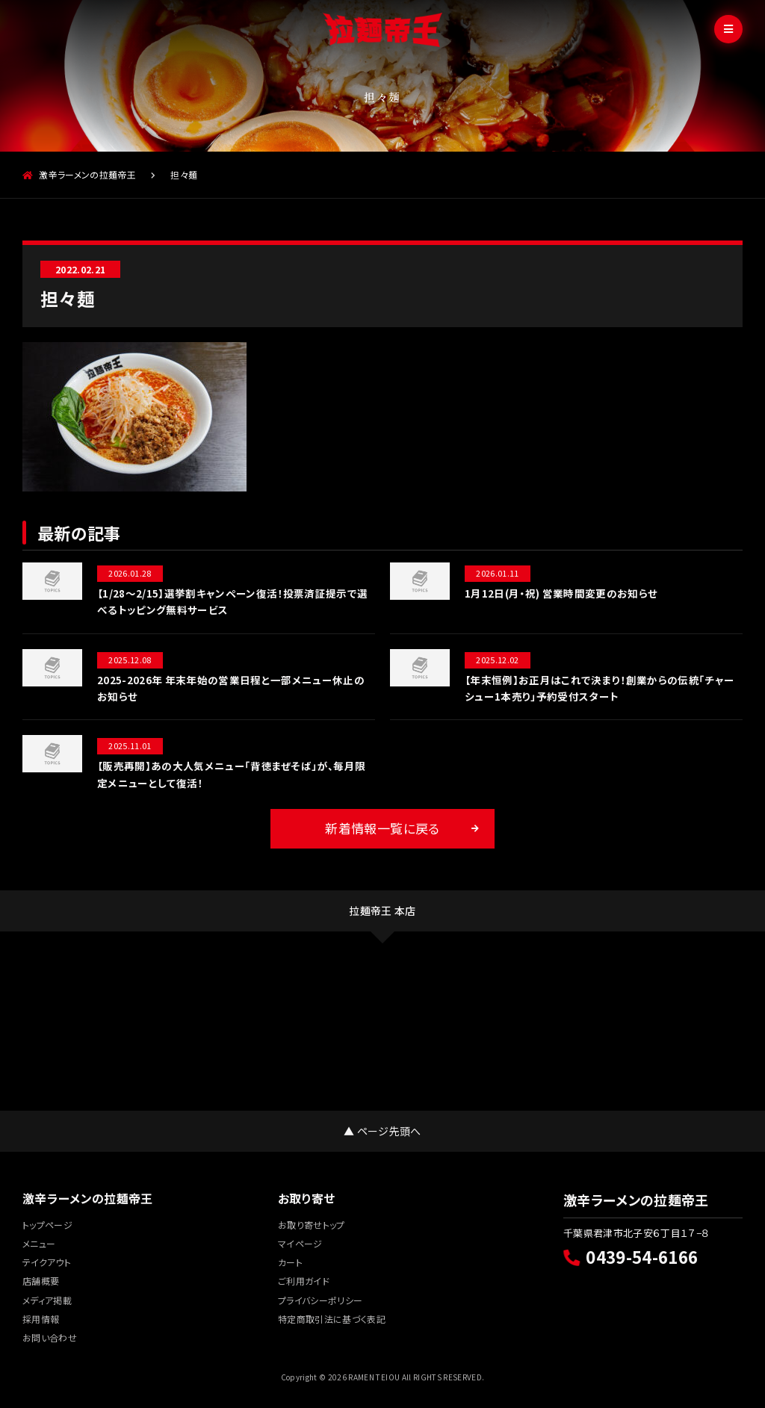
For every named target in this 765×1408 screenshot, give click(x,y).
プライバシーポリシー (320, 1300)
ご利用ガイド (303, 1280)
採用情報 (40, 1318)
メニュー (38, 1243)
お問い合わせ (49, 1337)
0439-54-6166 (630, 1256)
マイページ (300, 1243)
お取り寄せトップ (311, 1224)
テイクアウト (46, 1262)
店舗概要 (40, 1280)
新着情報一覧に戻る (382, 828)
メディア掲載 (47, 1300)
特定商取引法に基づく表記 (331, 1318)
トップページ (47, 1224)
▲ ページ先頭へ (382, 1130)
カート (290, 1262)
